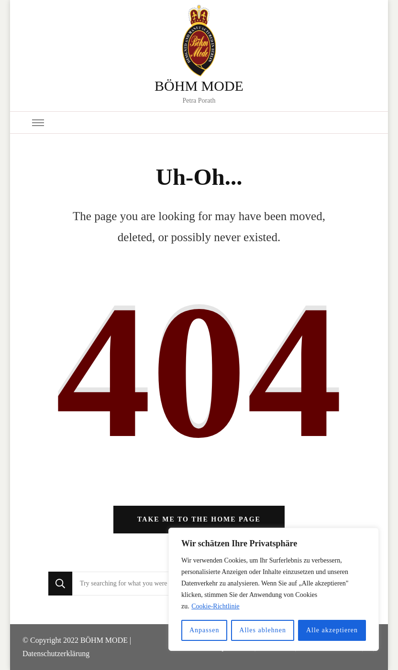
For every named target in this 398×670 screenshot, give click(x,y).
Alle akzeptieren (332, 630)
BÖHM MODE (199, 86)
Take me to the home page (199, 519)
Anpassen (204, 630)
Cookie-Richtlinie (215, 606)
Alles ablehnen (262, 630)
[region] (273, 589)
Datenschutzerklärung (55, 653)
